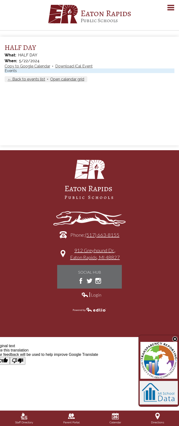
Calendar (115, 418)
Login (91, 295)
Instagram (98, 281)
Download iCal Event (74, 66)
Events (11, 70)
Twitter (89, 281)
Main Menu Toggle (170, 7)
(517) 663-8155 (102, 235)
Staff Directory (24, 418)
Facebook (81, 281)
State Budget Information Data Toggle (175, 339)
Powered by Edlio (89, 309)
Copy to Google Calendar (27, 66)
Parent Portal (71, 418)
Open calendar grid (67, 79)
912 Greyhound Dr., (95, 256)
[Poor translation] (17, 361)
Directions (157, 418)
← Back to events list (26, 79)
